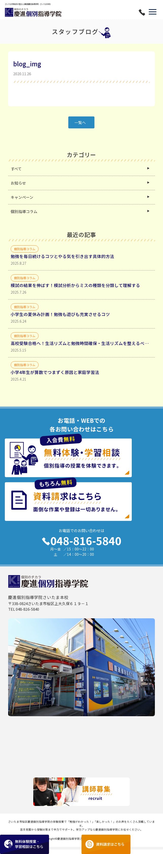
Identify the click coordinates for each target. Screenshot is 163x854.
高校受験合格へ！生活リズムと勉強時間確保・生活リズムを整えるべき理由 (81, 348)
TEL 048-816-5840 (23, 613)
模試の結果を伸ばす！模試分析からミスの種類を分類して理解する (75, 290)
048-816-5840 (81, 545)
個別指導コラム (24, 216)
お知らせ (18, 187)
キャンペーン (22, 201)
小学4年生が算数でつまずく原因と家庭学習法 (55, 377)
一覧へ (80, 127)
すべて (16, 173)
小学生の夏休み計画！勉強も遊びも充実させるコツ (60, 319)
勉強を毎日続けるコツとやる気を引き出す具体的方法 (62, 261)
